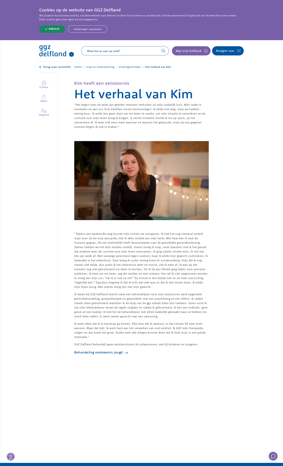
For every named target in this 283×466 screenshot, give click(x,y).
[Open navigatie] (228, 50)
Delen (44, 101)
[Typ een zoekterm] (117, 50)
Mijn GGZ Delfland (188, 51)
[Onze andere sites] (71, 54)
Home (78, 67)
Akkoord (54, 29)
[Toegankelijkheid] (11, 456)
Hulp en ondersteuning (100, 67)
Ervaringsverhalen (130, 67)
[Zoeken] (161, 50)
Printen (43, 87)
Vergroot (43, 114)
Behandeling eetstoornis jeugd (98, 352)
